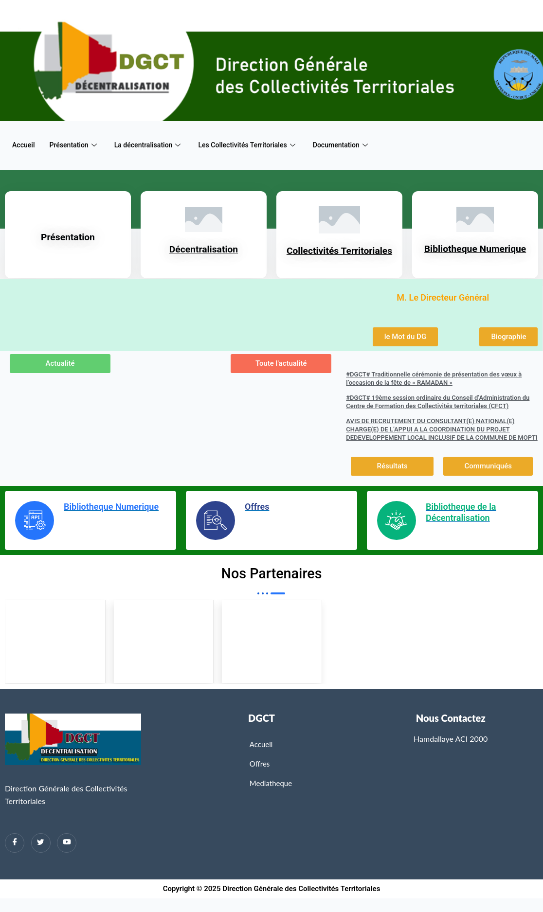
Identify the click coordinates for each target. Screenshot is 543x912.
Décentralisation (203, 255)
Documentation (356, 145)
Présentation (76, 145)
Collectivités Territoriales (339, 256)
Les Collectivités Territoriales (257, 145)
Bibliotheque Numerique (475, 254)
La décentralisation (153, 145)
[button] (405, 348)
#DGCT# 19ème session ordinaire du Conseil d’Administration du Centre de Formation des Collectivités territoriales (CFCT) (437, 413)
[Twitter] (41, 856)
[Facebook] (14, 856)
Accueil (24, 145)
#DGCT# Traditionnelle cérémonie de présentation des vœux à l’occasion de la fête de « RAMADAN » (434, 390)
